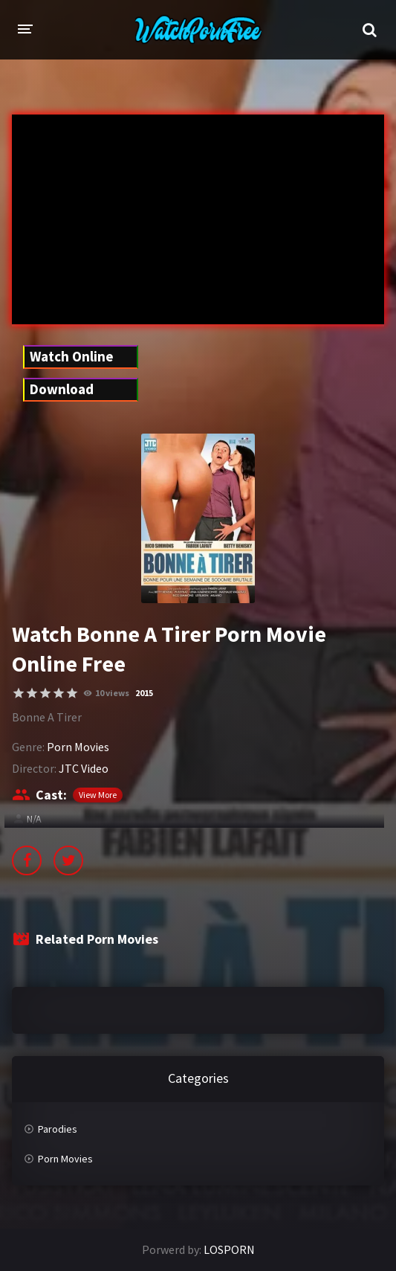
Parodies (57, 1129)
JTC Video (83, 768)
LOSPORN (229, 1249)
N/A (34, 819)
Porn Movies (78, 746)
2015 (144, 692)
